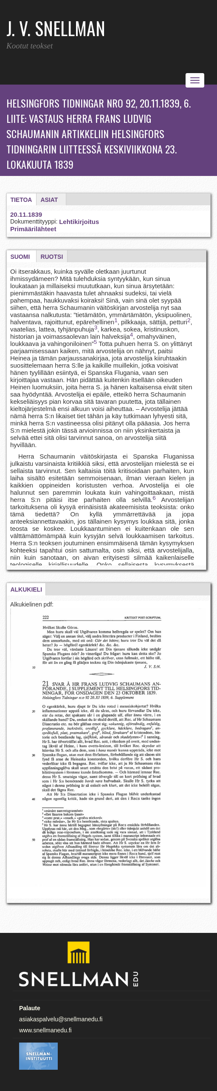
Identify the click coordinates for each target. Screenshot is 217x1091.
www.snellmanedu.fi (45, 1030)
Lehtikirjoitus (79, 221)
